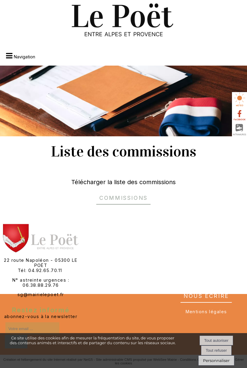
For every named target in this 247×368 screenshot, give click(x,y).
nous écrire (206, 295)
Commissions (123, 197)
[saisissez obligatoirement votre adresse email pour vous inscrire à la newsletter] (32, 328)
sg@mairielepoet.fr (40, 294)
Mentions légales (206, 311)
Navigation (24, 56)
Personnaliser (216, 360)
